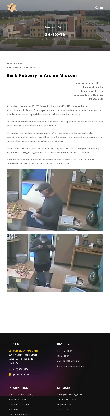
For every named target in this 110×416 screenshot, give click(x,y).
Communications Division (70, 365)
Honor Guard (64, 404)
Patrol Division (64, 350)
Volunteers (14, 409)
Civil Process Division (68, 360)
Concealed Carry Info (19, 404)
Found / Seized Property (21, 394)
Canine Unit (63, 409)
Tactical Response (66, 399)
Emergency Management (70, 394)
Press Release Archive (55, 27)
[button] (101, 7)
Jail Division (63, 355)
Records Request (17, 399)
